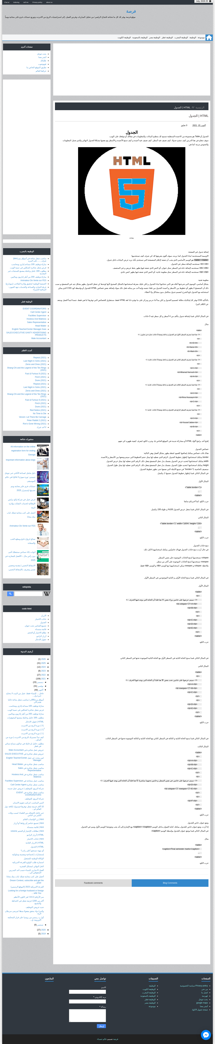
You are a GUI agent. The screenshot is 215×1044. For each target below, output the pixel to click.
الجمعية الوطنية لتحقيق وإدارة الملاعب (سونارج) (26, 284)
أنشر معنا (42, 57)
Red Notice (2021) (38, 410)
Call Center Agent (38, 312)
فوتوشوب (42, 64)
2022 (43, 675)
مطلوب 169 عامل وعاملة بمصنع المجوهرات (25, 718)
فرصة (131, 11)
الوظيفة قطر (167, 37)
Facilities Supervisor (37, 315)
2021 (43, 679)
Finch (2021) (40, 377)
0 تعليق (184, 125)
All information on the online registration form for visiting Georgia (23, 450)
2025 (43, 663)
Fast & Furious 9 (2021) (35, 373)
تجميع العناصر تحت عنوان (35, 626)
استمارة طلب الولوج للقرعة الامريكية (28, 862)
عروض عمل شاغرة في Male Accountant (26, 750)
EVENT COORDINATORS (34, 309)
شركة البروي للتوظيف (34, 799)
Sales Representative (36, 322)
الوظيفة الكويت (124, 37)
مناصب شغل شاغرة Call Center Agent (27, 785)
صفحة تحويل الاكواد (200, 1010)
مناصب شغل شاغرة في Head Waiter (28, 764)
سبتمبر (40, 925)
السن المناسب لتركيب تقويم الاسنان (28, 803)
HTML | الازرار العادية (35, 843)
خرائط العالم (41, 71)
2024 (43, 667)
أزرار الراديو (41, 636)
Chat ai (6, 2)
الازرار (43, 615)
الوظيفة (193, 37)
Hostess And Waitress (36, 319)
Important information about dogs (20, 460)
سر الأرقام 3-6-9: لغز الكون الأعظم (29, 897)
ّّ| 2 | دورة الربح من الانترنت (32, 729)
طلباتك (43, 60)
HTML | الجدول (37, 847)
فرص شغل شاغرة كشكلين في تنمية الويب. (28, 268)
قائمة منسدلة (40, 629)
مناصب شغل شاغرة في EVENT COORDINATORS (30, 793)
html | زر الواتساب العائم (33, 819)
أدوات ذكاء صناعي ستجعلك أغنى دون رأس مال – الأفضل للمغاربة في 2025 (20, 556)
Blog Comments (170, 883)
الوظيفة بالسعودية (139, 37)
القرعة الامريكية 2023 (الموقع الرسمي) (27, 887)
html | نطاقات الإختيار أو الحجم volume (27, 831)
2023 (43, 671)
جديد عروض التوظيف (35, 907)
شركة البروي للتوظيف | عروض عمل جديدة (26, 788)
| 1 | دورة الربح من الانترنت (32, 733)
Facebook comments (93, 883)
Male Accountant (38, 338)
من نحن (204, 989)
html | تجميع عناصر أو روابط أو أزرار (29, 823)
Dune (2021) (40, 380)
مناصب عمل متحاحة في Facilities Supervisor (24, 781)
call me (25, 2)
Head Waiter (40, 326)
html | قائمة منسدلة (35, 827)
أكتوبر (40, 690)
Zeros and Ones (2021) (35, 364)
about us (49, 2)
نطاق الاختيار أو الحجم (37, 632)
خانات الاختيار (40, 619)
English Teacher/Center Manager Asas (29, 329)
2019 (43, 934)
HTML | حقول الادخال (34, 722)
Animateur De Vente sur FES (33, 280)
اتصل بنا (204, 992)
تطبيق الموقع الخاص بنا (36, 67)
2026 (43, 659)
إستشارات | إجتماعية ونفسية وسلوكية (28, 854)
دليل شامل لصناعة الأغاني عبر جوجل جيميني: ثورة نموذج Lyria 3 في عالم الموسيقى (20, 477)
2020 (43, 930)
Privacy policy (37, 2)
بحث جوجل (41, 54)
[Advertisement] (132, 69)
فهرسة (205, 996)
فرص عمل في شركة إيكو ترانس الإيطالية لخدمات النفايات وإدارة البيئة (21, 503)
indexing (16, 2)
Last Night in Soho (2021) (34, 361)
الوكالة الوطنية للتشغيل (34, 858)
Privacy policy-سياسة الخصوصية (194, 986)
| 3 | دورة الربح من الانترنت (32, 725)
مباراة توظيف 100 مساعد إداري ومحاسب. (28, 264)
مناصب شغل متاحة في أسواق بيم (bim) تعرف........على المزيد (29, 259)
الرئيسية (200, 107)
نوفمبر (40, 686)
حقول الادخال (40, 639)
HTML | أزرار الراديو (35, 835)
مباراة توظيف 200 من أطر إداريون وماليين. (28, 277)
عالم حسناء (102, 1039)
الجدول (43, 622)
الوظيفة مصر (154, 37)
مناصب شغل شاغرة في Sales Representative (31, 769)
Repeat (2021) (39, 357)
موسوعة (201, 37)
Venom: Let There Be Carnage (32, 417)
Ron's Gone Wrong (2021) (34, 424)
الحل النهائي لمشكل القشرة (32, 866)
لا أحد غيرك (41, 427)
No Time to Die (39, 413)
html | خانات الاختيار (35, 839)
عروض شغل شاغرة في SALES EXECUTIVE (24, 754)
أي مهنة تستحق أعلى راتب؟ (32, 850)
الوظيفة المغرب (181, 37)
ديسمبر (40, 682)
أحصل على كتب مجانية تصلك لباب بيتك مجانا (25, 876)
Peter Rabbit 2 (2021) (36, 420)
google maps (202, 1003)
